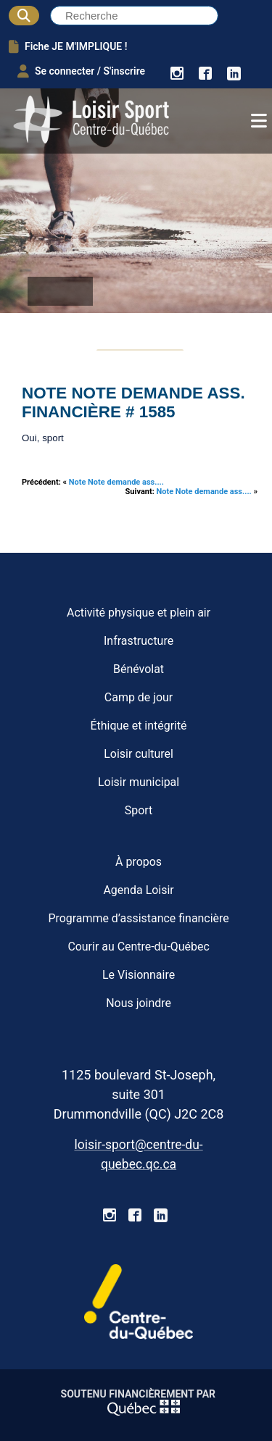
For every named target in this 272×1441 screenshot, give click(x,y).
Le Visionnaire (138, 975)
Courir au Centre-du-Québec (138, 946)
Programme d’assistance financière (138, 918)
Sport (139, 810)
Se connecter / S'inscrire (81, 71)
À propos (138, 862)
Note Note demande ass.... (116, 482)
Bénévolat (138, 669)
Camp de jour (138, 697)
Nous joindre (138, 1003)
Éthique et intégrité (139, 725)
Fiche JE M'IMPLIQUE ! (68, 46)
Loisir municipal (138, 782)
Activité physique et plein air (138, 612)
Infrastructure (138, 641)
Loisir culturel (138, 754)
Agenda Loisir (138, 890)
